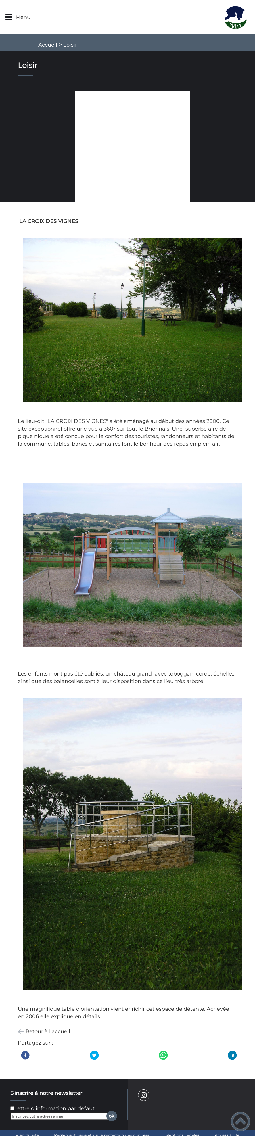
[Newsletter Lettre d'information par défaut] (12, 1108)
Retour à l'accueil (48, 1031)
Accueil (47, 45)
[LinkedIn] (232, 1055)
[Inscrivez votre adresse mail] (61, 1116)
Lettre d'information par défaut (54, 1108)
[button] (8, 17)
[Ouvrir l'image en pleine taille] (132, 149)
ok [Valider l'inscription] (111, 1116)
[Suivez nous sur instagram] (143, 1095)
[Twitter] (94, 1055)
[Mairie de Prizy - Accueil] (143, 17)
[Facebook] (25, 1055)
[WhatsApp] (163, 1055)
